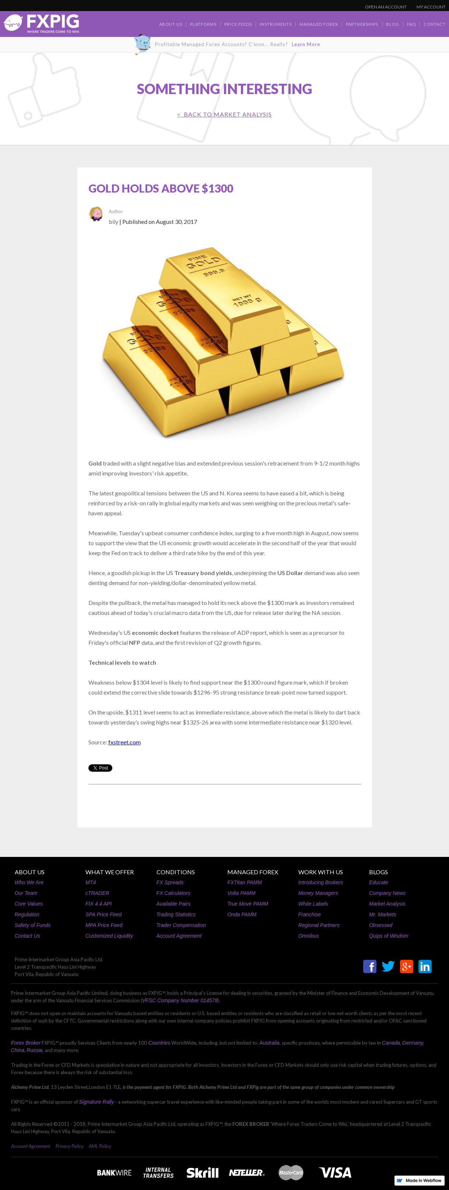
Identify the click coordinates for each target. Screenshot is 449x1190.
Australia (269, 1043)
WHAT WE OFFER (109, 871)
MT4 (90, 882)
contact (435, 24)
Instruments (276, 24)
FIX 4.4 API (98, 904)
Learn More (306, 44)
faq (411, 24)
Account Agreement (179, 936)
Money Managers (318, 893)
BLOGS (378, 871)
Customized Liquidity (109, 936)
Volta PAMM (241, 893)
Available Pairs (173, 904)
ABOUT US (30, 871)
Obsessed (380, 925)
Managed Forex (318, 24)
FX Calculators (173, 893)
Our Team (26, 893)
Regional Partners (319, 925)
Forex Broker (26, 1043)
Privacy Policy (69, 1146)
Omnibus (308, 936)
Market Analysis (387, 904)
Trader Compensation (181, 925)
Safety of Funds (33, 925)
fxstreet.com (124, 742)
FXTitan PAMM (244, 882)
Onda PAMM (241, 914)
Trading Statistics (176, 914)
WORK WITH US (320, 871)
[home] (41, 25)
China (18, 1050)
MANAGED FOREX (252, 871)
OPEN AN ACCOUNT (386, 7)
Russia (34, 1050)
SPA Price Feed (103, 914)
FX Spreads (170, 882)
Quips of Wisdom (388, 936)
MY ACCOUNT (431, 7)
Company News (387, 893)
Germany (413, 1043)
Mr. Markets (382, 914)
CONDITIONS (176, 871)
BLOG (392, 24)
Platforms (203, 24)
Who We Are (29, 882)
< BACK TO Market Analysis (224, 114)
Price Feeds (238, 24)
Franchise (309, 914)
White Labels (313, 904)
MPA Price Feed (103, 925)
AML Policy (100, 1146)
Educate (378, 882)
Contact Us (27, 936)
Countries (159, 1043)
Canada (391, 1043)
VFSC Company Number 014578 (180, 1000)
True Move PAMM (247, 904)
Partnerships (362, 24)
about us (170, 24)
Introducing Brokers (320, 882)
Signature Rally (96, 1102)
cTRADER (97, 893)
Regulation (27, 914)
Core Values (29, 904)
